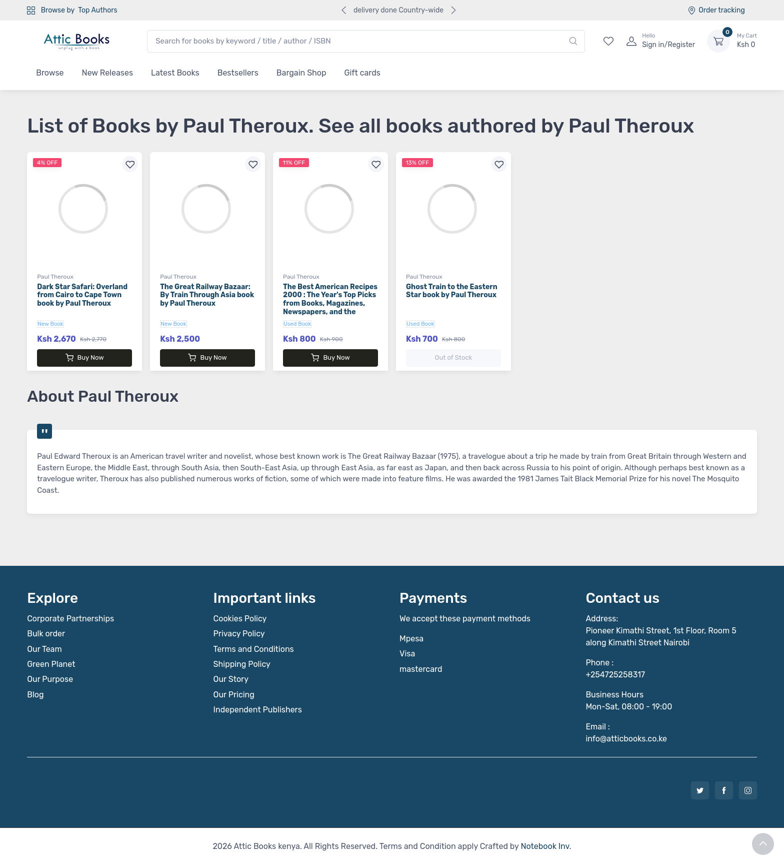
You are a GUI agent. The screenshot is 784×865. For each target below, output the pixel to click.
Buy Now (85, 358)
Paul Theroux (55, 276)
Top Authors (97, 10)
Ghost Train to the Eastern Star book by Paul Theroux (452, 291)
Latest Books (175, 73)
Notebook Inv (544, 846)
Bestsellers (238, 73)
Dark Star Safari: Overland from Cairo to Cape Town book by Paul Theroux (82, 295)
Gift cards (362, 73)
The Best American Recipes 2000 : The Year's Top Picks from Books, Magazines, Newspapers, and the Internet (330, 304)
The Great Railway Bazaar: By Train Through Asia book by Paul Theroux (207, 295)
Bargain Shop (301, 73)
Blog (35, 694)
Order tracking (716, 10)
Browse (50, 73)
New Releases (108, 73)
